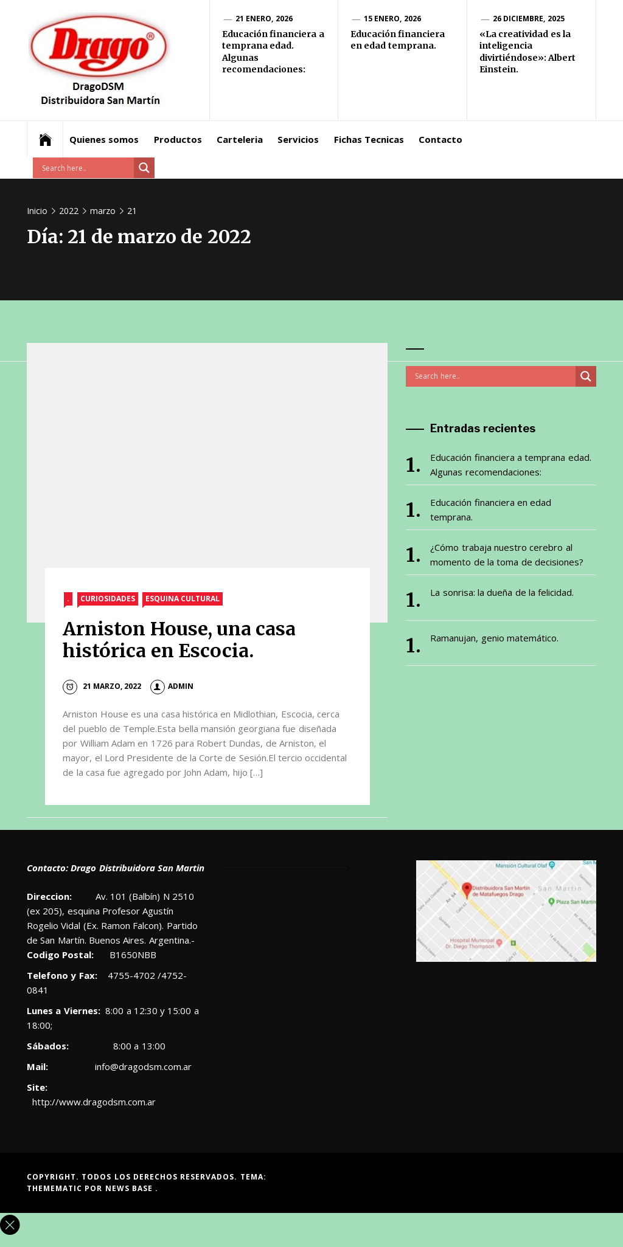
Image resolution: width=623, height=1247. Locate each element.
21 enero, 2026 (264, 18)
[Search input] (86, 167)
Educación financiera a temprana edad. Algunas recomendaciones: (510, 464)
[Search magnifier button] (144, 167)
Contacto (440, 139)
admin (171, 686)
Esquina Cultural (182, 598)
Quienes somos (104, 139)
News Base (130, 1188)
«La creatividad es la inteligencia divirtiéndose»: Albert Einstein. (527, 52)
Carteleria (240, 139)
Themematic (56, 1188)
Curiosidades (107, 598)
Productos (178, 139)
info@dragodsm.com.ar (142, 1066)
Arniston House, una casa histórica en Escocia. (179, 640)
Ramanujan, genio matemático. (494, 638)
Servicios (298, 139)
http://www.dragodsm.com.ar (94, 1102)
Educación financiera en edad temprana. (397, 40)
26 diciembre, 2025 (529, 18)
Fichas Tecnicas (369, 139)
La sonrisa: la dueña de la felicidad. (502, 592)
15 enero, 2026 (392, 18)
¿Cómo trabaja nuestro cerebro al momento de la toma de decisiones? (506, 554)
